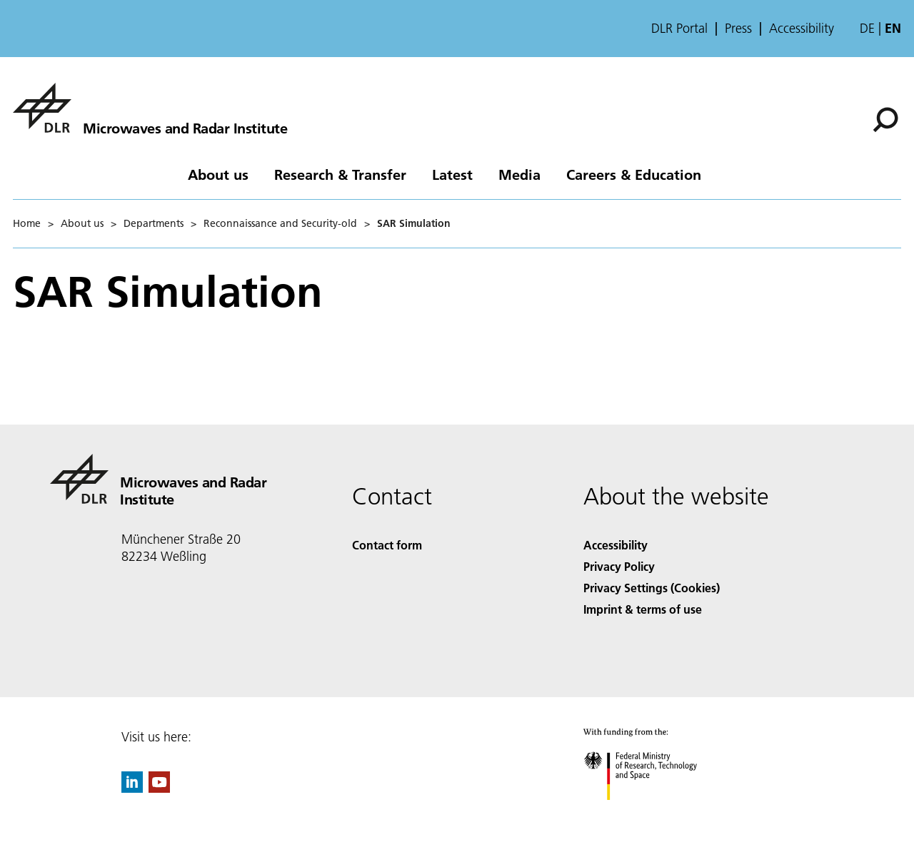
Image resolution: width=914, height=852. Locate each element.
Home (27, 223)
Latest (452, 174)
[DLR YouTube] (159, 788)
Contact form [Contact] (387, 544)
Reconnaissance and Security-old (280, 223)
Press (738, 28)
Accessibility (801, 28)
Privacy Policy (619, 566)
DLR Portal (679, 28)
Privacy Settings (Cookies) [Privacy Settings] (651, 587)
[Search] (885, 120)
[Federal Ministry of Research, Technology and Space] (653, 812)
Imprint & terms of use (642, 609)
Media (519, 174)
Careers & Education (633, 174)
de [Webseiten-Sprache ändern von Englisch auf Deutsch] (867, 28)
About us (218, 174)
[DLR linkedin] (132, 788)
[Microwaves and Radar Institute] (150, 108)
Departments (154, 223)
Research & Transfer (340, 174)
